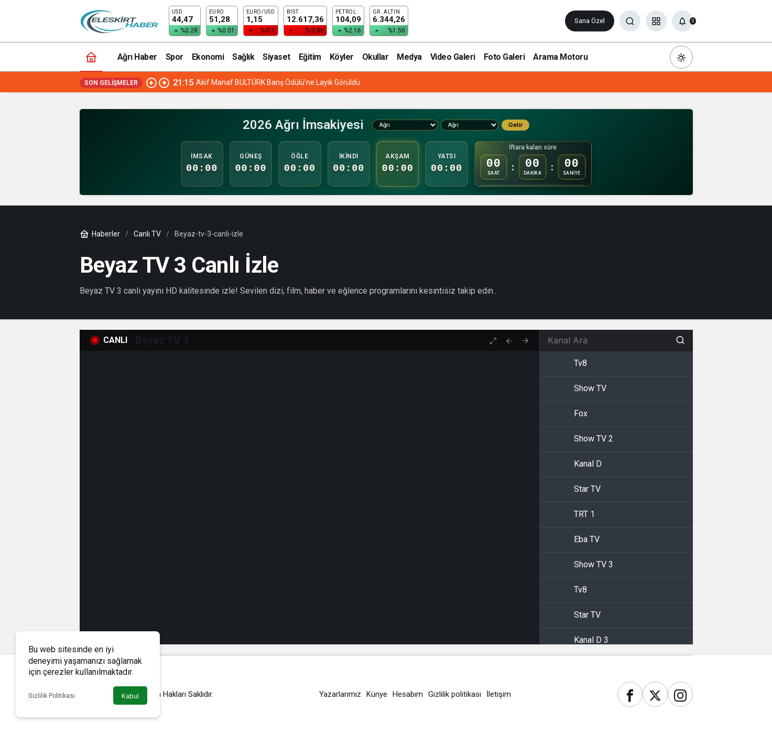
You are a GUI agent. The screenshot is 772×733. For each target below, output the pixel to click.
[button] (656, 20)
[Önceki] (151, 82)
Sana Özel (589, 21)
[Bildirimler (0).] (682, 20)
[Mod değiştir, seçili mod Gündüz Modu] (681, 57)
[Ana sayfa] (91, 57)
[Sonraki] (164, 82)
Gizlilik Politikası (51, 695)
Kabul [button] (130, 696)
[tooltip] (509, 340)
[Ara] (629, 20)
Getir (515, 124)
